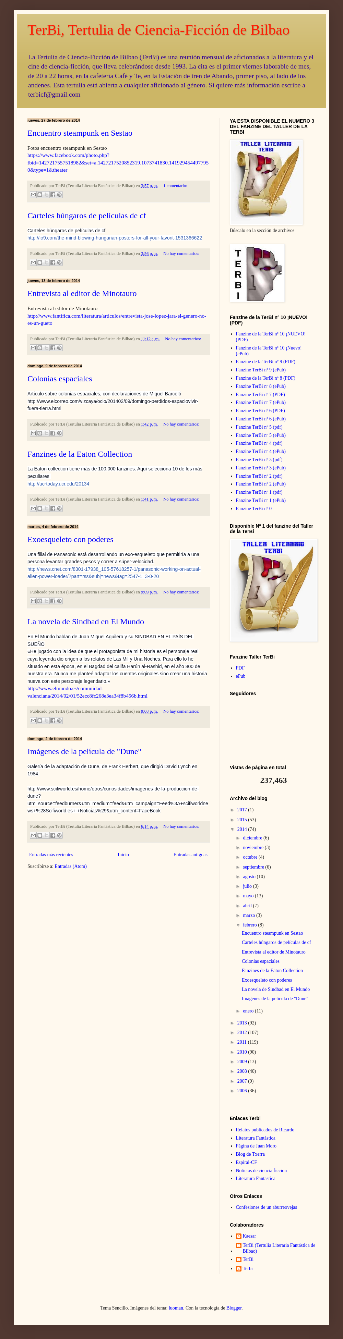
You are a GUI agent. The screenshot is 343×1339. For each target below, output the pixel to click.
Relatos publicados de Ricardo (265, 1129)
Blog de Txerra (250, 1154)
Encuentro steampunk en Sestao (79, 132)
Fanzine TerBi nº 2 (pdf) (259, 476)
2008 (242, 1071)
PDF (240, 668)
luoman (176, 1308)
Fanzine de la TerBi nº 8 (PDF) (265, 378)
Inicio (123, 854)
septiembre (254, 867)
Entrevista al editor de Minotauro (82, 293)
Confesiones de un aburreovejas (266, 1207)
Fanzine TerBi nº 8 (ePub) (261, 386)
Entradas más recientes (51, 854)
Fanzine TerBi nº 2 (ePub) (261, 484)
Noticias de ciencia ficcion (261, 1170)
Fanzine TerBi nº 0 (254, 508)
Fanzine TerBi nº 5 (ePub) (261, 435)
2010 (242, 1052)
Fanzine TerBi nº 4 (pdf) (259, 443)
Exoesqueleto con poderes (70, 539)
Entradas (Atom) (71, 866)
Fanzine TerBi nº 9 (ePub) (261, 369)
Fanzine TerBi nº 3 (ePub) (261, 467)
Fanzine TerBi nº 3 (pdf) (259, 459)
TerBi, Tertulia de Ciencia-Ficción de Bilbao (158, 30)
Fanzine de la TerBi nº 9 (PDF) (265, 361)
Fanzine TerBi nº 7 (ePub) (261, 402)
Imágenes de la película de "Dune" (84, 751)
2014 (242, 829)
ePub (241, 676)
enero (249, 1011)
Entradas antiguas (191, 854)
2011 (242, 1042)
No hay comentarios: (181, 253)
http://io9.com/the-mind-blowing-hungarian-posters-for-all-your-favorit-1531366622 (114, 238)
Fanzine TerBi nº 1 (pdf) (259, 492)
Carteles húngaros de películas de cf (86, 215)
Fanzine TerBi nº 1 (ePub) (261, 500)
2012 (242, 1032)
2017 (242, 809)
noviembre (253, 847)
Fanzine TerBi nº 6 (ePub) (261, 418)
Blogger (233, 1308)
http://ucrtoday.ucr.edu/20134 (58, 484)
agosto (250, 876)
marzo (249, 915)
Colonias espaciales (59, 378)
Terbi (248, 1268)
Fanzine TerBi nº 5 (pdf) (259, 427)
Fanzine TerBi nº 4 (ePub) (261, 451)
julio (248, 886)
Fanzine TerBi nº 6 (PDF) (260, 410)
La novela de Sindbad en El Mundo (85, 621)
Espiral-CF (246, 1162)
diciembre (253, 837)
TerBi (248, 1259)
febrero (250, 925)
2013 (242, 1022)
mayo (249, 895)
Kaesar (249, 1236)
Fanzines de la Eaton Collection (79, 454)
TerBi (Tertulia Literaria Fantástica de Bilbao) (279, 1248)
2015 (242, 819)
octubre (250, 857)
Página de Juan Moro (256, 1145)
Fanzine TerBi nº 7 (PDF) (260, 394)
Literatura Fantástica (255, 1138)
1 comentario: (175, 185)
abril (248, 905)
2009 (242, 1061)
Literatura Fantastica (255, 1178)
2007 (242, 1081)
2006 (242, 1090)
